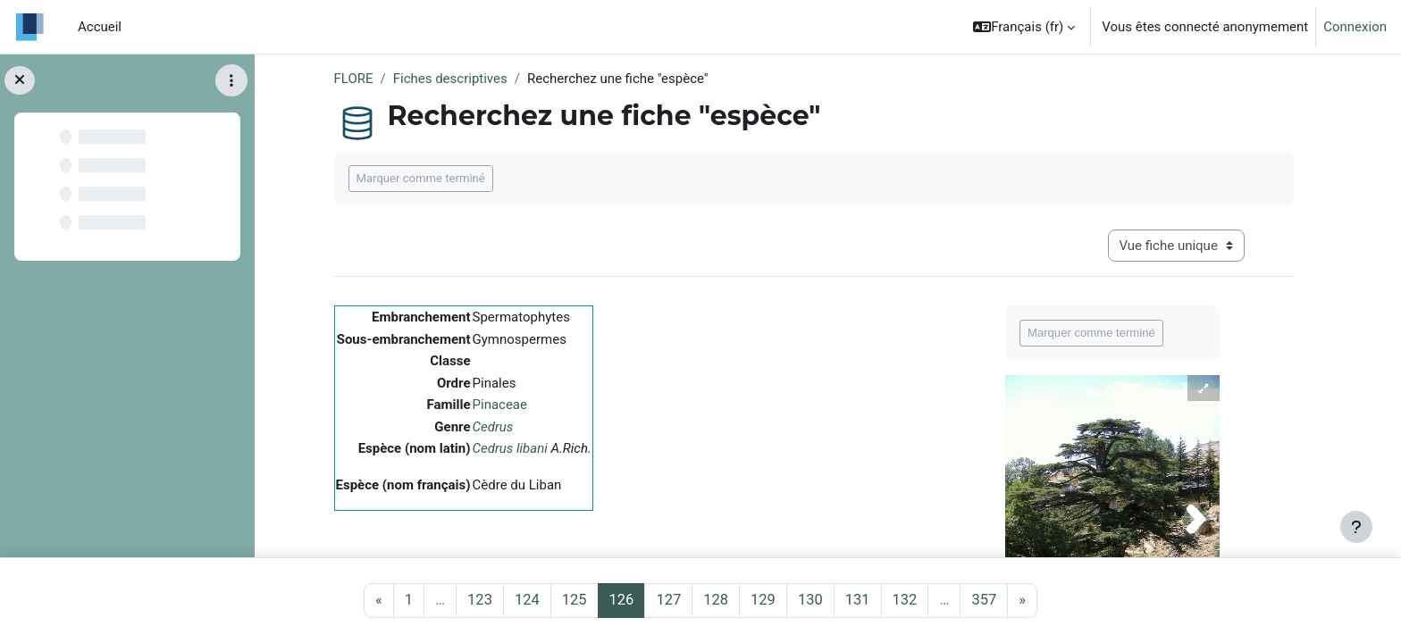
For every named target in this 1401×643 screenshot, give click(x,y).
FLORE (353, 79)
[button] (1023, 27)
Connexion (1355, 27)
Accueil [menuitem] (100, 27)
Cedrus (493, 427)
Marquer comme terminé (421, 178)
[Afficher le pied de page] (1356, 527)
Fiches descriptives (450, 79)
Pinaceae (500, 405)
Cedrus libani (510, 448)
